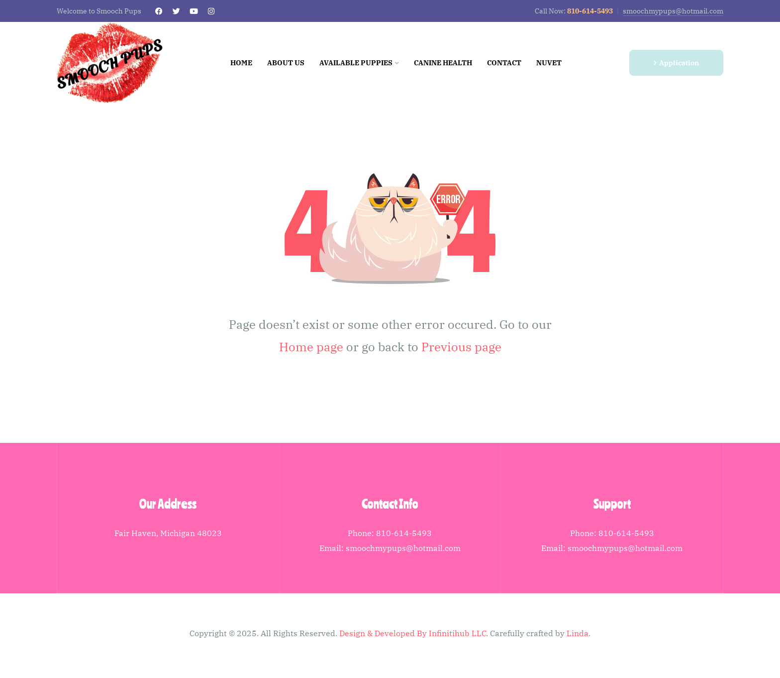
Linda (577, 633)
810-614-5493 (404, 533)
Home (241, 62)
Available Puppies (359, 62)
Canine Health (443, 62)
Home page (311, 347)
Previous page (461, 347)
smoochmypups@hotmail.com (673, 10)
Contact (504, 62)
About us (285, 62)
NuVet (549, 62)
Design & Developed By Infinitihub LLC (412, 633)
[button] (676, 63)
